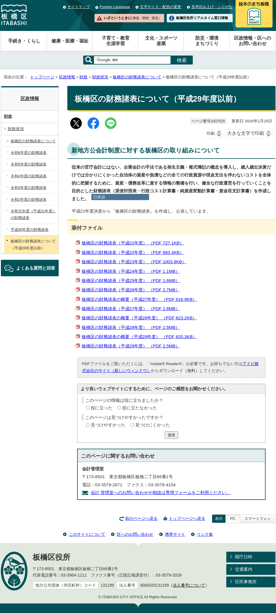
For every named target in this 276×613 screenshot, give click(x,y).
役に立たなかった (139, 407)
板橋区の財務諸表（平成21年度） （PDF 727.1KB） (133, 242)
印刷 (211, 133)
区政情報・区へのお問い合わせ (252, 41)
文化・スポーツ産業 (161, 41)
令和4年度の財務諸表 (29, 176)
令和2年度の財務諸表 (29, 199)
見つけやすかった (108, 424)
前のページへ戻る (141, 518)
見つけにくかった (152, 424)
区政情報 (67, 77)
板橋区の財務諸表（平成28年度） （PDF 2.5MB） (131, 327)
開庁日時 (243, 556)
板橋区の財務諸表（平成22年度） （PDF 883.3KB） (133, 252)
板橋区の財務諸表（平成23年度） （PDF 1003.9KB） (134, 261)
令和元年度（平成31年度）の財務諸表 (33, 214)
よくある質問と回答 (35, 268)
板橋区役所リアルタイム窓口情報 (202, 18)
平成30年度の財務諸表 (30, 229)
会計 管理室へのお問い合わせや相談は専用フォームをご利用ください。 (161, 492)
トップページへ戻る (187, 518)
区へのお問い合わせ (135, 534)
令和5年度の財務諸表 (29, 164)
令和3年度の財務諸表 (29, 187)
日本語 (99, 197)
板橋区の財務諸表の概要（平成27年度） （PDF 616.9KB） (139, 299)
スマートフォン (257, 518)
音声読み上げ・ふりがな (212, 7)
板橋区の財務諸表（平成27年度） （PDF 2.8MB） (131, 308)
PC (232, 518)
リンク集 (205, 534)
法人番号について (189, 585)
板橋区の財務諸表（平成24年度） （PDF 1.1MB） (131, 271)
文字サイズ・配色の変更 (160, 7)
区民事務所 (246, 581)
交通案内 (243, 569)
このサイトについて (87, 534)
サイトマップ (78, 7)
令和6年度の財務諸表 (29, 152)
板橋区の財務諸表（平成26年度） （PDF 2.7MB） (131, 289)
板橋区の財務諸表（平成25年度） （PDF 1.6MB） (131, 280)
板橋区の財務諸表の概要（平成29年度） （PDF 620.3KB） (139, 336)
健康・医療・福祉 (69, 40)
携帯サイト (175, 534)
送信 (171, 435)
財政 (83, 77)
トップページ (42, 77)
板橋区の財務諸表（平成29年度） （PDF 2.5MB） (131, 345)
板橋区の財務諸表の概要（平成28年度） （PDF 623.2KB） (139, 317)
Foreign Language (115, 7)
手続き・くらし (24, 40)
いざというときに (133, 18)
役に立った (101, 407)
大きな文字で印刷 (245, 133)
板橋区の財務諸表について (137, 77)
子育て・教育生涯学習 (115, 41)
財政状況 (100, 77)
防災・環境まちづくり (206, 41)
